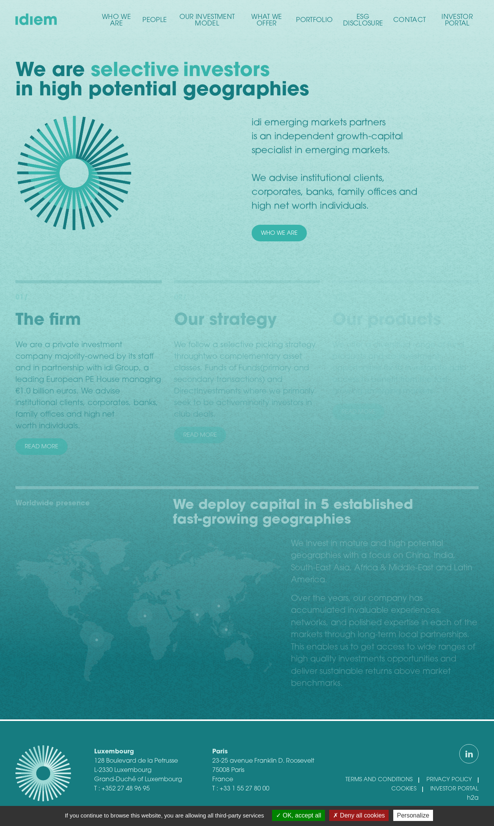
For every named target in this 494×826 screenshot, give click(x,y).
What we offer (266, 20)
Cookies (403, 789)
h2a (473, 798)
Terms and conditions (379, 780)
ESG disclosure (363, 20)
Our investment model (207, 20)
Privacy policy (449, 780)
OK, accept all (298, 815)
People (154, 20)
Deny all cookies (359, 815)
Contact (409, 20)
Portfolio (314, 20)
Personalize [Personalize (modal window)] (413, 815)
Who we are (116, 20)
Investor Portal (457, 20)
